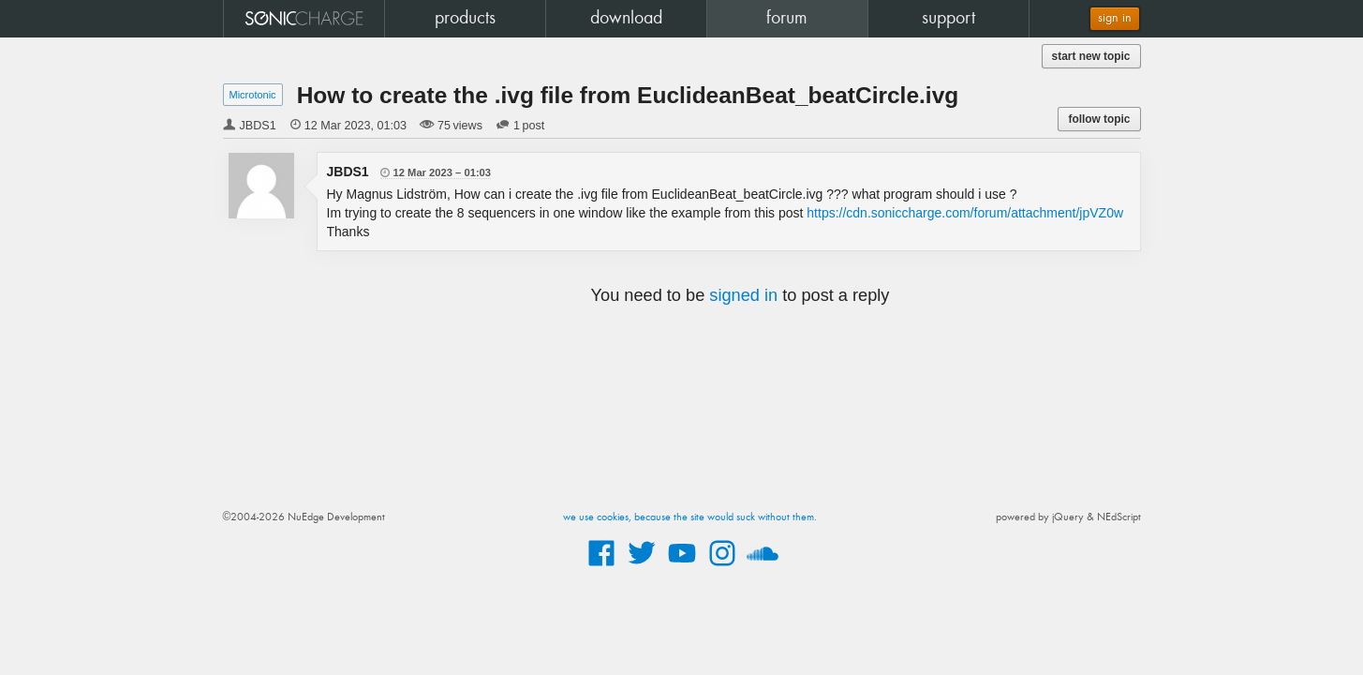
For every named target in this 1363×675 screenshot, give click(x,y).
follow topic (1099, 119)
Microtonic (253, 94)
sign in (1115, 18)
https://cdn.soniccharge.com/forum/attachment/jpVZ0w (965, 212)
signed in (743, 295)
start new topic (1091, 56)
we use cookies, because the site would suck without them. (690, 517)
